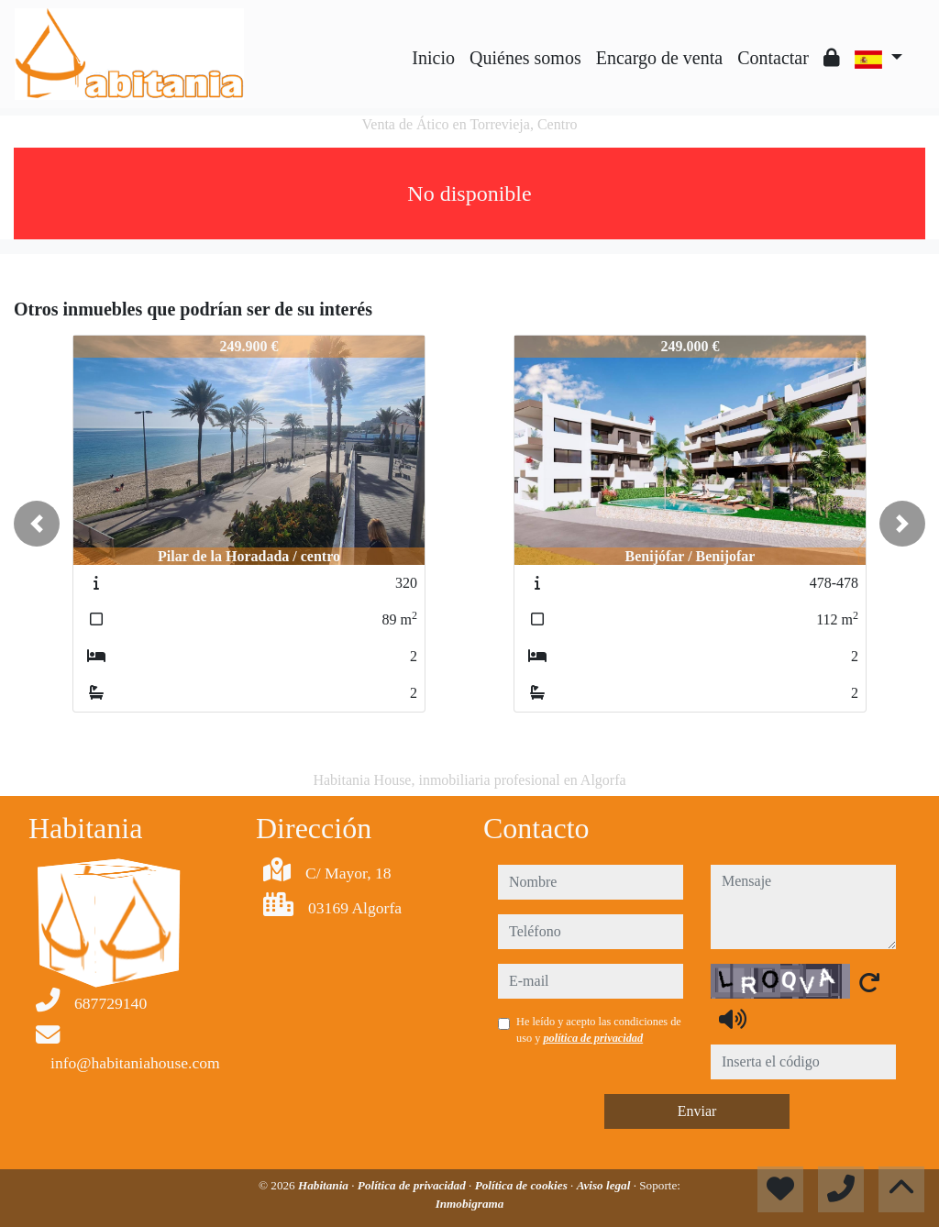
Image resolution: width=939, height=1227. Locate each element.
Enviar (697, 1111)
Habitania (324, 1185)
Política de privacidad (413, 1185)
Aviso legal (605, 1185)
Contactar (773, 58)
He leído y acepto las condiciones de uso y (598, 1030)
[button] (37, 524)
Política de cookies (522, 1185)
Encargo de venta (659, 58)
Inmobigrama (470, 1203)
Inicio (433, 58)
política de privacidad (593, 1038)
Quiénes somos (525, 58)
